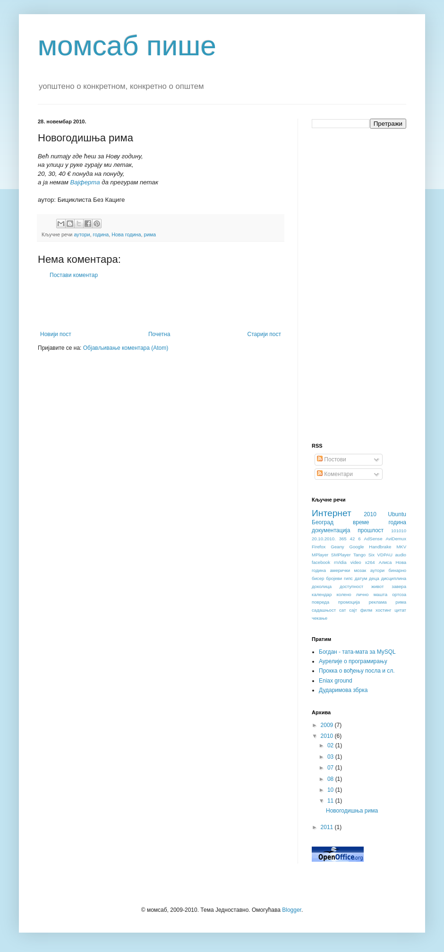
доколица (322, 586)
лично (362, 594)
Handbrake (380, 546)
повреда (320, 602)
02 (331, 745)
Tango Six (364, 554)
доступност (351, 586)
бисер (318, 578)
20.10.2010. (324, 538)
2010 (370, 514)
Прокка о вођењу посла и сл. (357, 670)
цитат (400, 610)
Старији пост (264, 334)
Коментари (335, 474)
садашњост (324, 610)
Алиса (385, 562)
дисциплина (393, 578)
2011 (328, 827)
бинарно (397, 570)
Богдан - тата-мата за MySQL (357, 652)
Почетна (159, 334)
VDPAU (385, 554)
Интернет (331, 513)
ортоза (399, 594)
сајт (353, 610)
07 (331, 767)
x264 (370, 562)
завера (399, 586)
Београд (322, 522)
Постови (331, 459)
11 (331, 800)
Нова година (126, 234)
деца (374, 578)
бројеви (334, 578)
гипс (348, 578)
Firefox (318, 546)
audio (400, 554)
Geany (337, 546)
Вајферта (85, 182)
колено (344, 594)
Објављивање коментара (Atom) (126, 348)
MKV (401, 546)
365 (343, 538)
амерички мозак (348, 570)
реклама (378, 602)
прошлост (371, 530)
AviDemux (395, 538)
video (355, 562)
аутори (82, 234)
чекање (319, 618)
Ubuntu (397, 514)
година (101, 234)
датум (361, 578)
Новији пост (55, 334)
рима (150, 234)
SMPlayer (341, 554)
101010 (398, 530)
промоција (349, 602)
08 (331, 779)
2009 (328, 725)
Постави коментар (74, 275)
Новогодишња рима (352, 810)
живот (377, 586)
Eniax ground (335, 680)
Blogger (291, 910)
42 (352, 538)
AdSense (373, 538)
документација (331, 530)
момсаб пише (127, 45)
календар (322, 594)
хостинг (383, 610)
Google (356, 546)
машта (380, 594)
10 (331, 790)
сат (342, 610)
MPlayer (320, 554)
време (361, 522)
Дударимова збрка (343, 690)
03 (331, 756)
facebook (321, 562)
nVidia (340, 562)
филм (366, 610)
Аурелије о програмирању (353, 661)
